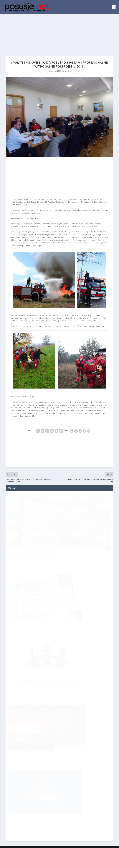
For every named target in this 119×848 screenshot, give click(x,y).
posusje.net (16, 845)
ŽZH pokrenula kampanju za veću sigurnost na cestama (38, 817)
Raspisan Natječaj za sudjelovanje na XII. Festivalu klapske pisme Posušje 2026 (47, 622)
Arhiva (98, 845)
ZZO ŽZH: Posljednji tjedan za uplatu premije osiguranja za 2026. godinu (46, 752)
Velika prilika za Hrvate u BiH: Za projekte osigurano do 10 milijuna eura (45, 686)
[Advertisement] (59, 31)
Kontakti (106, 845)
